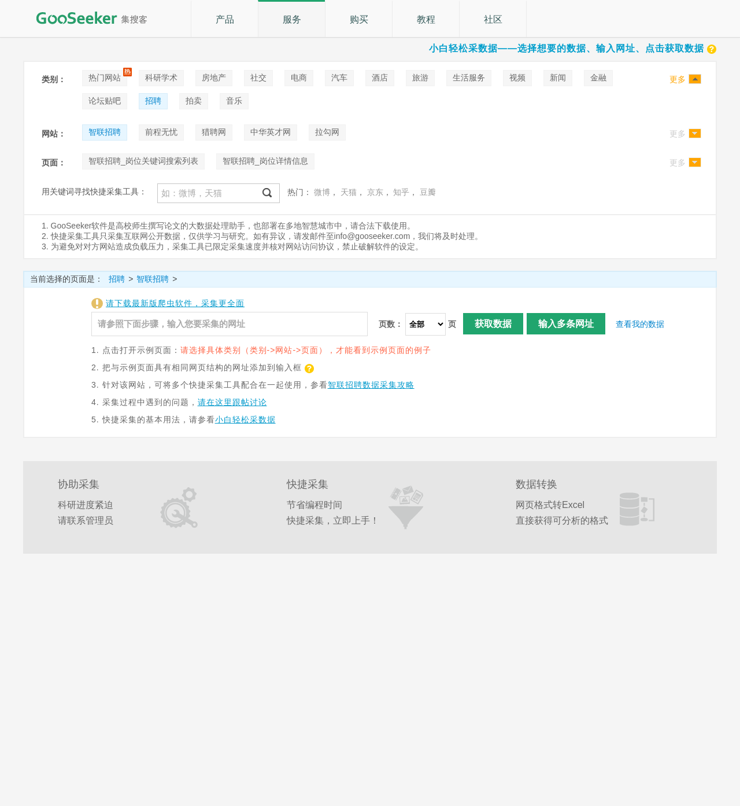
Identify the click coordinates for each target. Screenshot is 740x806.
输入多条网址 (566, 324)
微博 (322, 192)
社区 (493, 19)
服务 (292, 19)
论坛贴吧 (104, 100)
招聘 (153, 100)
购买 (359, 19)
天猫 (349, 192)
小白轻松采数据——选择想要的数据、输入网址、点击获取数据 (573, 48)
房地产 (214, 77)
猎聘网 (214, 132)
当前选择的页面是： (66, 279)
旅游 (420, 77)
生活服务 (469, 77)
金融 (598, 77)
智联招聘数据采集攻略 (371, 384)
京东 (375, 192)
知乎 (401, 192)
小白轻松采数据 (245, 419)
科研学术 (161, 77)
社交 (258, 77)
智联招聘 (104, 132)
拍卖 (194, 100)
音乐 (234, 100)
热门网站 (104, 77)
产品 (225, 19)
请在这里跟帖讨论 (232, 402)
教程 (426, 19)
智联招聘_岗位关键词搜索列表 (143, 160)
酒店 (380, 77)
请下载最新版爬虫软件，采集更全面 (175, 303)
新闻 (558, 77)
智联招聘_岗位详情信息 (265, 160)
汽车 (339, 77)
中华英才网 (270, 132)
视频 (517, 77)
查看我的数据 (640, 324)
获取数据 (493, 324)
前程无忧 (161, 132)
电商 (299, 77)
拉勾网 (327, 132)
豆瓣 (428, 192)
